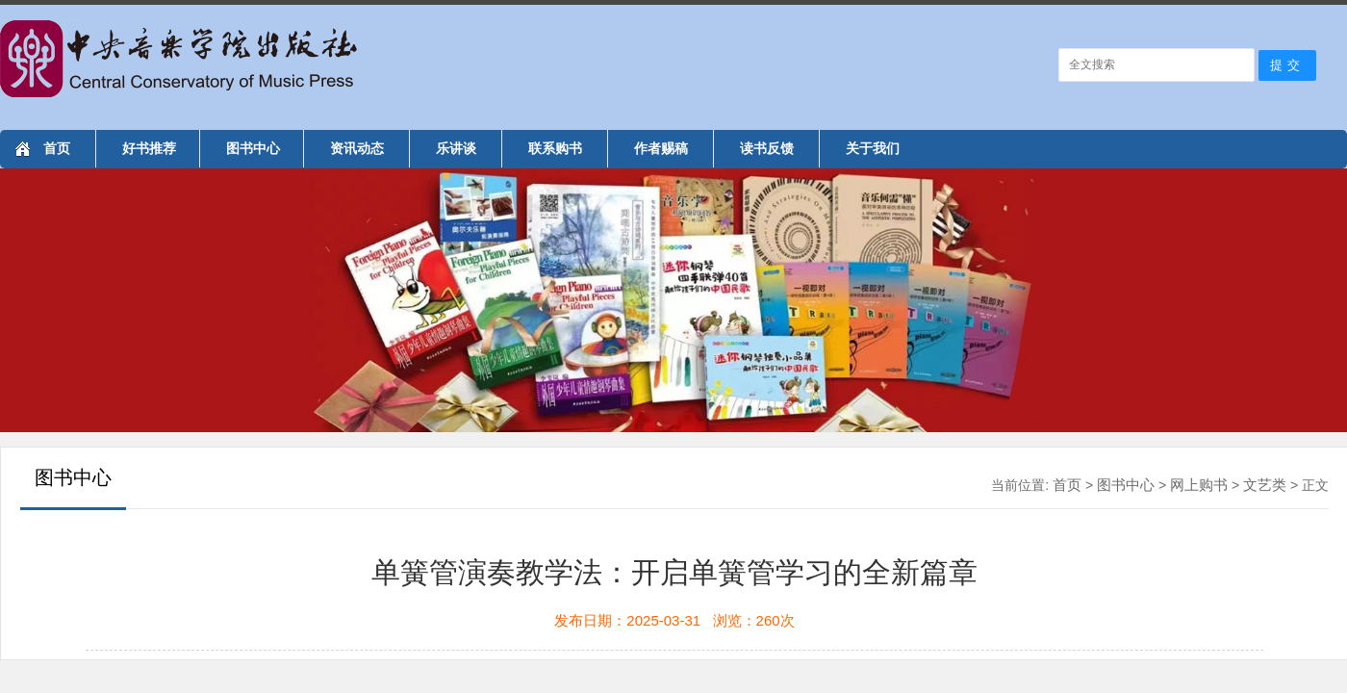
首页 (56, 148)
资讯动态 (357, 148)
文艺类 (1264, 484)
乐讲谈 (456, 148)
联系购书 (555, 148)
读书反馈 (767, 148)
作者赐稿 (661, 148)
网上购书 (1199, 484)
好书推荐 (149, 148)
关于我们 (873, 148)
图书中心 (253, 148)
